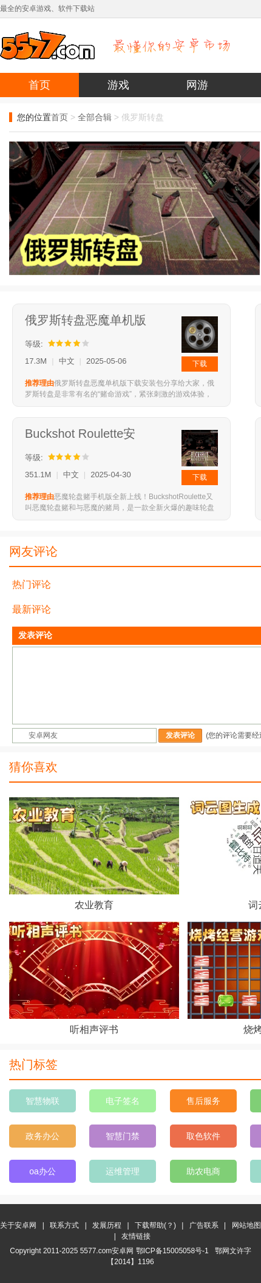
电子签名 (123, 1101)
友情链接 (136, 1236)
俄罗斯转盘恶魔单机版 (85, 320)
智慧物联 (42, 1101)
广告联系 (204, 1225)
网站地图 (246, 1225)
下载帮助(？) (155, 1225)
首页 (39, 85)
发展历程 (106, 1225)
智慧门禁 (123, 1136)
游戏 (118, 85)
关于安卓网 (18, 1225)
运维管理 (123, 1171)
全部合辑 (95, 117)
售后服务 (203, 1101)
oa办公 (42, 1171)
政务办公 (42, 1136)
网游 (197, 85)
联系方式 (64, 1225)
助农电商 (203, 1171)
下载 (199, 363)
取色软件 (203, 1136)
